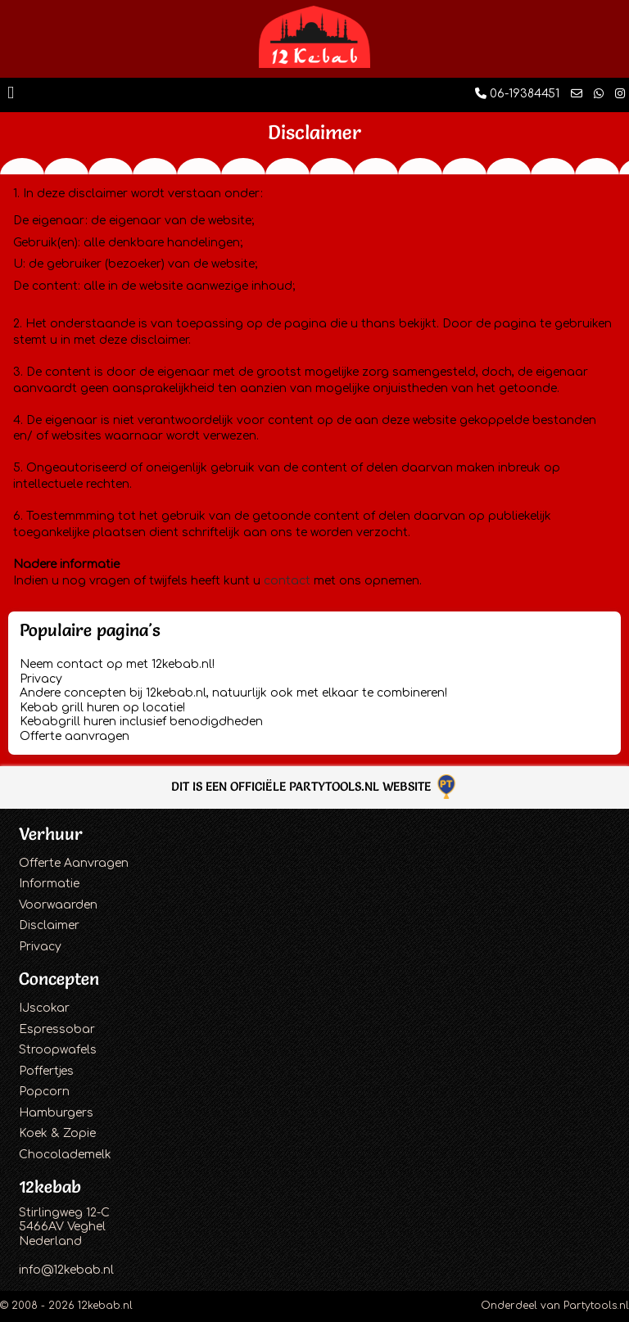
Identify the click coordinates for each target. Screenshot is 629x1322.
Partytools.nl (596, 1305)
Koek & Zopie (57, 1133)
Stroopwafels (58, 1050)
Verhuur (51, 833)
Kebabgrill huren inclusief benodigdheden (141, 721)
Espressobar (57, 1029)
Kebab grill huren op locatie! (102, 708)
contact (287, 581)
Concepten (59, 978)
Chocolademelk (65, 1154)
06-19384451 (517, 94)
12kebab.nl (105, 1305)
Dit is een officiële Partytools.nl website (315, 786)
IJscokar (44, 1008)
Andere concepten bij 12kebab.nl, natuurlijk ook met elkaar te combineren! (233, 693)
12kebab (50, 1186)
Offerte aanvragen (74, 736)
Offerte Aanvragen (74, 863)
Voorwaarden (58, 905)
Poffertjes (46, 1071)
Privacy (41, 679)
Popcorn (44, 1091)
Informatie (49, 884)
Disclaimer (49, 925)
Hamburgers (56, 1113)
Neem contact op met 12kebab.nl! (117, 664)
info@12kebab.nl (66, 1270)
